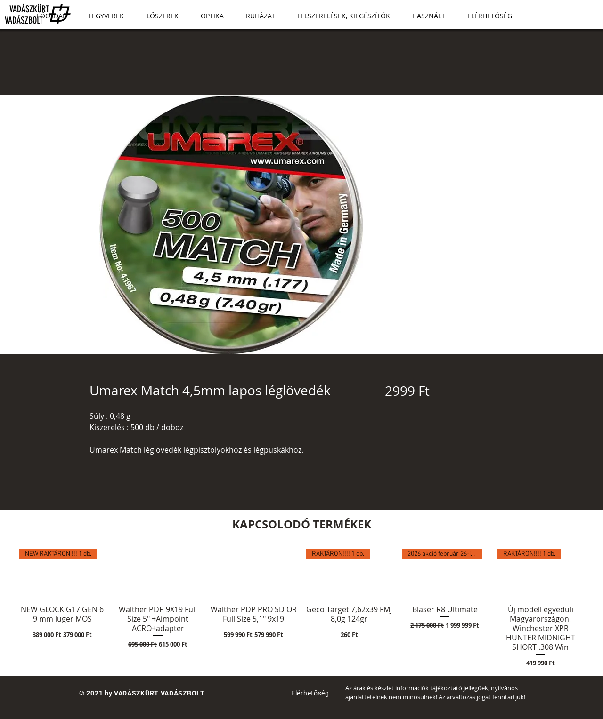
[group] (301, 608)
